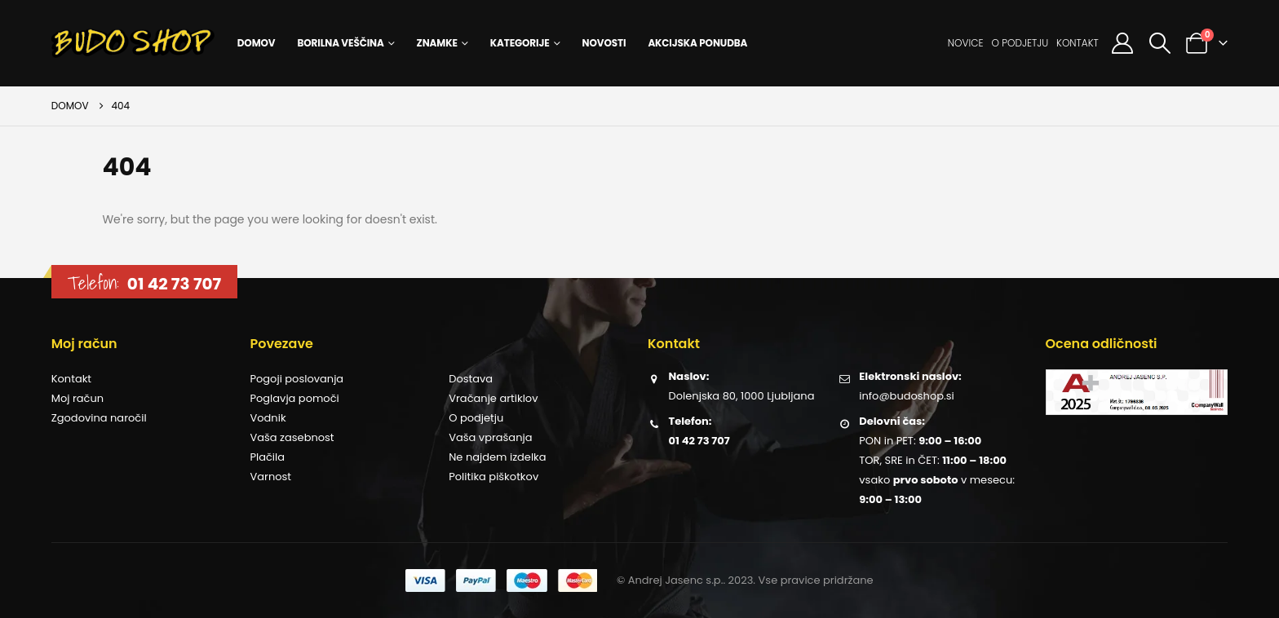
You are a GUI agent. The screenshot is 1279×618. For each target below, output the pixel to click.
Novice (966, 43)
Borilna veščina (340, 43)
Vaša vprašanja (490, 437)
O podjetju (1019, 43)
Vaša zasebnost (292, 437)
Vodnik (267, 418)
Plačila (267, 457)
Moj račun (77, 398)
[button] (1159, 43)
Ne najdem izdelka (497, 457)
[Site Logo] (133, 43)
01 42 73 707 (174, 283)
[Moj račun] (1122, 43)
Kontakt (1077, 43)
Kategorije (520, 43)
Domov (256, 43)
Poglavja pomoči (294, 398)
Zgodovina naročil (99, 418)
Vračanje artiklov (493, 398)
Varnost (270, 476)
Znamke (437, 43)
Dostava (471, 378)
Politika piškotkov (493, 476)
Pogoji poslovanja (296, 378)
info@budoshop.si (906, 396)
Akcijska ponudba (697, 43)
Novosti (604, 43)
